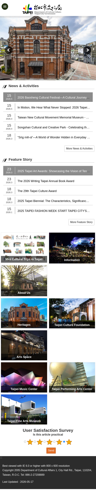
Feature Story (20, 159)
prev (9, 50)
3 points (49, 442)
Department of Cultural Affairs (53, 9)
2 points (40, 442)
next (87, 50)
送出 (43, 450)
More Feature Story (81, 222)
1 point (30, 442)
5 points (69, 442)
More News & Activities (79, 148)
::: (1, 457)
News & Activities (24, 86)
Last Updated (10, 481)
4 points (59, 442)
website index (5, 6)
